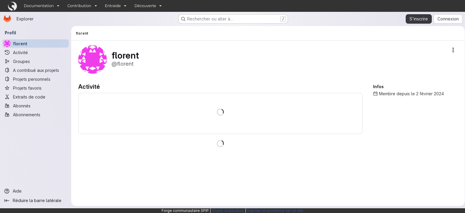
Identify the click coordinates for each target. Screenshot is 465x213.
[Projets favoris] (35, 88)
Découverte (145, 6)
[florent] (35, 43)
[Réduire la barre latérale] (35, 200)
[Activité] (35, 52)
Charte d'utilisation (228, 210)
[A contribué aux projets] (35, 70)
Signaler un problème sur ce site (275, 210)
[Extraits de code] (35, 97)
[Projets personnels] (35, 79)
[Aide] (35, 191)
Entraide (113, 6)
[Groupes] (35, 61)
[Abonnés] (35, 105)
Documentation (39, 6)
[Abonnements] (35, 114)
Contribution (79, 6)
